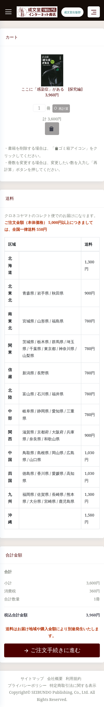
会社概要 (55, 678)
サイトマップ (32, 678)
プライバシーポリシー (27, 685)
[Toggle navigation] (94, 12)
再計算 (61, 108)
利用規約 (73, 678)
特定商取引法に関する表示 (73, 685)
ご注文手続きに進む (52, 650)
